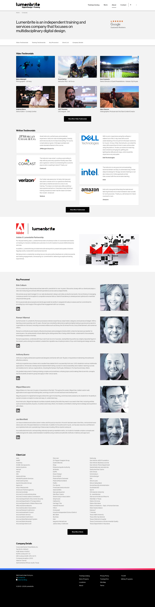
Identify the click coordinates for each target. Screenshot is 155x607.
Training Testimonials (39, 42)
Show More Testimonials (77, 210)
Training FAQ (104, 579)
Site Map (103, 582)
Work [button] (106, 5)
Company (24, 12)
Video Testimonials (22, 42)
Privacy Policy (104, 576)
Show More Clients (77, 532)
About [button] (114, 5)
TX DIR (123, 576)
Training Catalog (84, 576)
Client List (65, 42)
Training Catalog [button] (93, 5)
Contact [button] (123, 5)
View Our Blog (22, 580)
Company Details (78, 42)
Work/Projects (84, 579)
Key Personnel (53, 42)
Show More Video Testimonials (77, 119)
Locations (82, 582)
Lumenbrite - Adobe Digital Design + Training (28, 5)
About (81, 585)
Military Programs (127, 579)
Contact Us (21, 578)
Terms (102, 585)
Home (18, 12)
